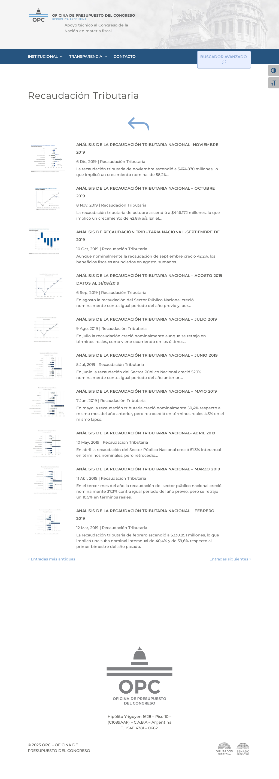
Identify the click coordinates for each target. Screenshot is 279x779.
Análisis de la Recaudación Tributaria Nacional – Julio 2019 (146, 319)
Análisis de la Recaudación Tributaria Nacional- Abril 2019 (146, 433)
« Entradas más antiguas (51, 559)
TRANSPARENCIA (85, 56)
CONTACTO (125, 56)
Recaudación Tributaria (122, 161)
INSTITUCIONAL (43, 56)
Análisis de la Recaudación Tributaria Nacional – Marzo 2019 (148, 469)
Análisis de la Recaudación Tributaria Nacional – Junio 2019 (147, 355)
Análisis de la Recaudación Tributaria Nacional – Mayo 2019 (146, 391)
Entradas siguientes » (230, 559)
